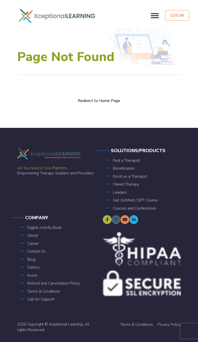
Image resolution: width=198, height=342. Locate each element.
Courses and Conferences (134, 208)
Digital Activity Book (44, 227)
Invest (32, 275)
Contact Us (36, 251)
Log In (177, 15)
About (32, 235)
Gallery (33, 267)
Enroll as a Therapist (130, 176)
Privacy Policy (169, 324)
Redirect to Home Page (99, 101)
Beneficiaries (124, 168)
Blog (31, 259)
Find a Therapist (126, 160)
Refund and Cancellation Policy (53, 283)
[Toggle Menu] (155, 15)
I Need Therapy (126, 184)
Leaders (120, 192)
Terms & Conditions (43, 291)
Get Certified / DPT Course (135, 200)
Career (33, 243)
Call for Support (41, 299)
